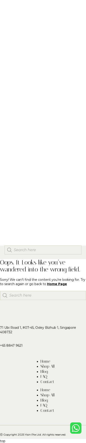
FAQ (44, 376)
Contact (47, 381)
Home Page (57, 284)
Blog (44, 371)
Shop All (48, 366)
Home (45, 361)
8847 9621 (14, 345)
